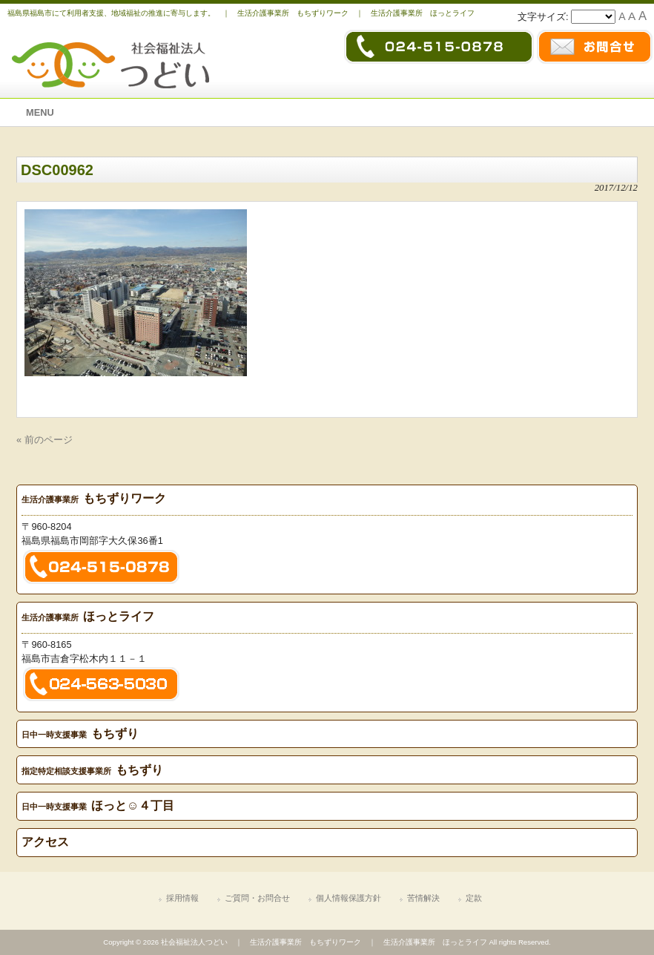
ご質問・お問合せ (257, 897)
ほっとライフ (88, 616)
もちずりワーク (94, 498)
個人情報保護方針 (348, 897)
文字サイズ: (544, 16)
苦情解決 (423, 897)
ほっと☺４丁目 (98, 805)
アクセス (45, 842)
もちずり (80, 733)
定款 (474, 897)
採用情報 (182, 897)
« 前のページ (44, 439)
